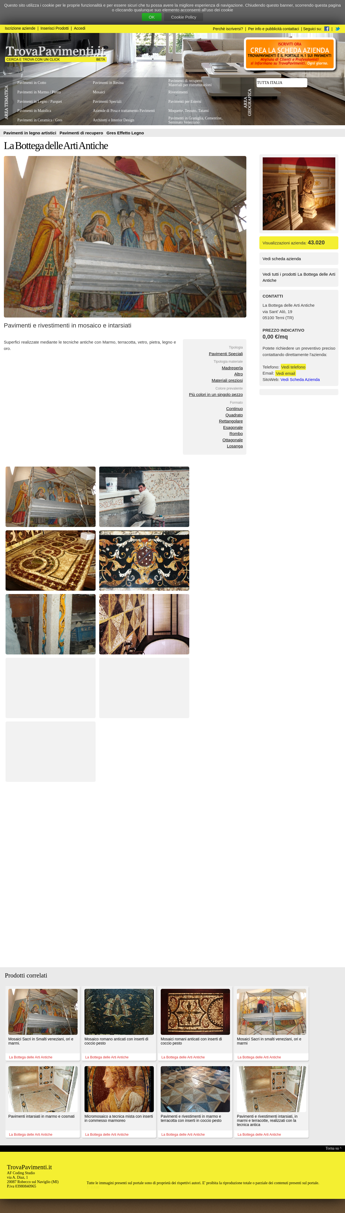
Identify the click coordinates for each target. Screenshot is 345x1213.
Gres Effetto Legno (125, 132)
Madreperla (232, 367)
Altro (238, 374)
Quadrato (234, 415)
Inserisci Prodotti (54, 28)
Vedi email (285, 373)
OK (152, 17)
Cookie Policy (183, 17)
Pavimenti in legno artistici (30, 132)
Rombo (236, 433)
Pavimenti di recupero (82, 132)
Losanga (235, 446)
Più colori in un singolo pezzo (216, 394)
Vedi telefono (293, 367)
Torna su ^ (333, 1148)
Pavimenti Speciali (226, 353)
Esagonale (233, 427)
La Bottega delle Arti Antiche (56, 145)
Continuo (234, 408)
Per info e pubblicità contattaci (273, 29)
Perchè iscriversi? (228, 29)
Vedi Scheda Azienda (300, 379)
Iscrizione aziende (20, 28)
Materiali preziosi (227, 380)
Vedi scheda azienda (282, 258)
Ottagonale (233, 439)
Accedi (79, 28)
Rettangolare (231, 421)
